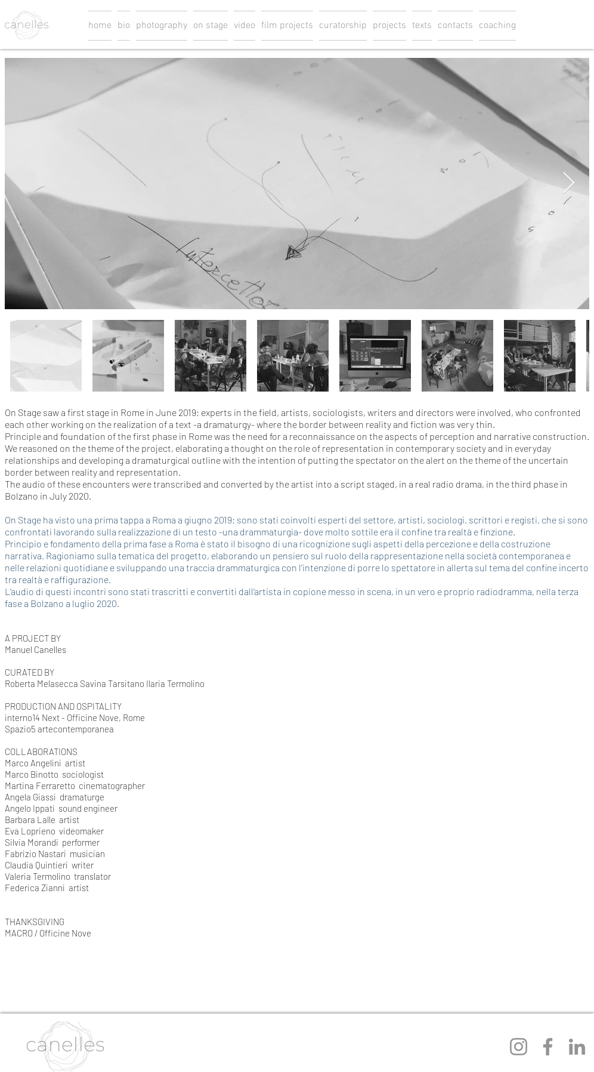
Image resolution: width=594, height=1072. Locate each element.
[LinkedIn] (577, 1046)
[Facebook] (547, 1046)
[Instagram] (518, 1046)
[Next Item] (569, 183)
